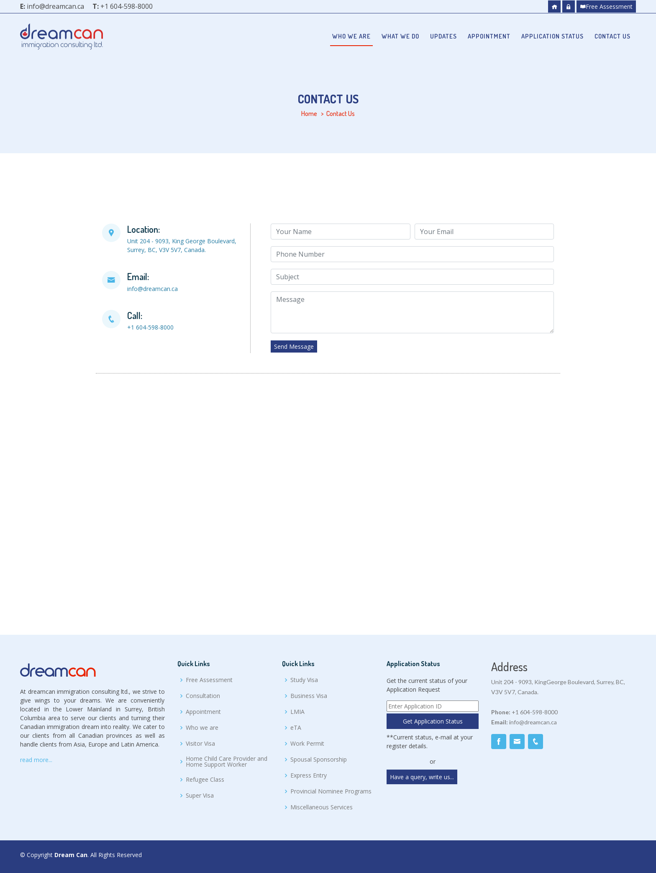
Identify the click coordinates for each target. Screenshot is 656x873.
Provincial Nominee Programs (331, 791)
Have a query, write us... (422, 777)
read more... (36, 760)
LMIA (297, 712)
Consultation (203, 696)
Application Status (552, 36)
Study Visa (304, 680)
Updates (443, 36)
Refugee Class (205, 780)
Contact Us (612, 36)
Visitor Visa (200, 744)
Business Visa (308, 696)
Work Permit (307, 744)
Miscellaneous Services (321, 807)
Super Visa (200, 795)
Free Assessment (606, 6)
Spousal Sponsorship (318, 759)
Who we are (351, 36)
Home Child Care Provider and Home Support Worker (226, 761)
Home (309, 113)
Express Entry (308, 775)
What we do (400, 36)
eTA (295, 728)
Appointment (489, 36)
